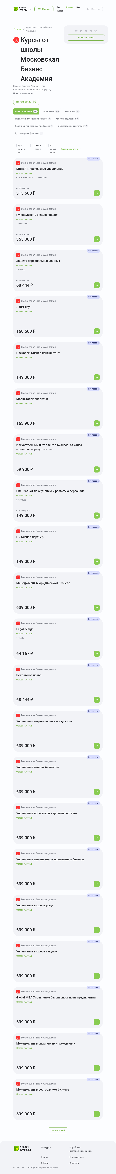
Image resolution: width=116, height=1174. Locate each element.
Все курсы (60, 9)
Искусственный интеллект (73, 126)
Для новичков (21, 149)
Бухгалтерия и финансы (29, 133)
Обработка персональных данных (80, 1149)
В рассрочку (53, 149)
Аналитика (72, 111)
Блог (78, 7)
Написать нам (76, 1157)
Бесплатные (38, 147)
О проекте (74, 1163)
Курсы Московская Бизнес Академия (39, 29)
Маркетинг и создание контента (33, 118)
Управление (51, 111)
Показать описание (23, 93)
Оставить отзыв (24, 173)
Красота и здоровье (67, 118)
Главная (18, 29)
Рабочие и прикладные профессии (34, 126)
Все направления (26, 111)
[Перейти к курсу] (97, 193)
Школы (69, 7)
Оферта (44, 1163)
